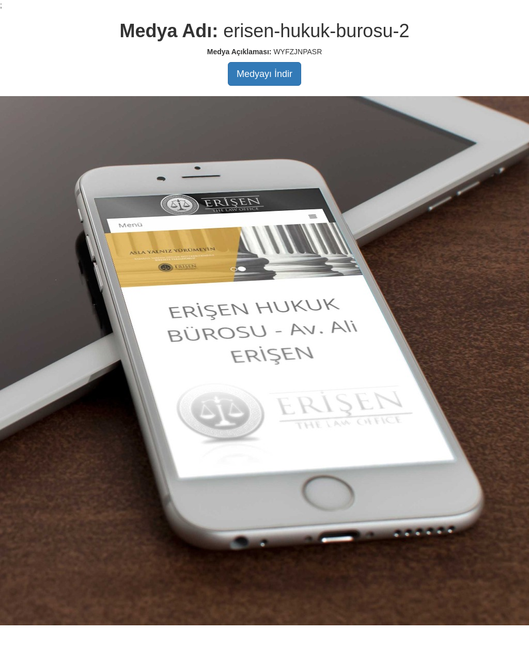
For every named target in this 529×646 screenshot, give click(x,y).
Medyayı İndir (264, 74)
